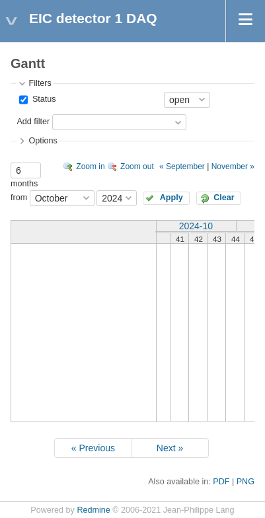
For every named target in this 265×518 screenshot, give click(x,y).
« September (182, 166)
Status (43, 99)
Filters (39, 83)
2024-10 (196, 226)
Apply (171, 197)
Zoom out (137, 166)
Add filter (33, 121)
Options (42, 140)
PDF (221, 481)
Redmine (93, 510)
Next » (170, 448)
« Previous (93, 448)
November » (232, 166)
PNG (245, 481)
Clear (224, 197)
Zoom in (90, 166)
